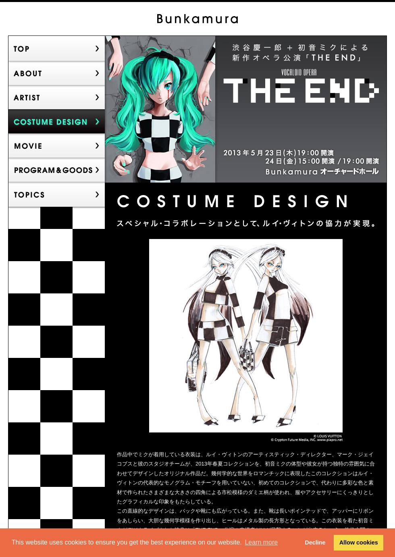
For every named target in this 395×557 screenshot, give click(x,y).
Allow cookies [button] (358, 542)
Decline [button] (315, 542)
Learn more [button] (261, 542)
